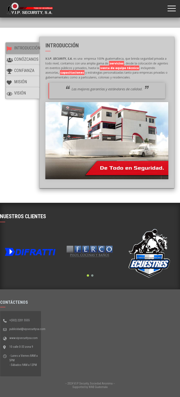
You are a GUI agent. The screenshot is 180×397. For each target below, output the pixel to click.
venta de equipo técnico (119, 68)
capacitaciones (72, 72)
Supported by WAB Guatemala (90, 387)
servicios (116, 63)
